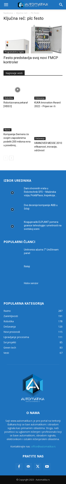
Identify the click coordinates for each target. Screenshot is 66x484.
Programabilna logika (14, 52)
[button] (6, 4)
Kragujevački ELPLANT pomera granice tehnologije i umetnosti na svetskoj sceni (42, 225)
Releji (27, 266)
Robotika (9, 98)
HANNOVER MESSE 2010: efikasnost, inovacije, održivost (48, 147)
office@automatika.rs (43, 446)
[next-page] (11, 158)
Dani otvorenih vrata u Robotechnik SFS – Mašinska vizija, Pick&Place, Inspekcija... (40, 192)
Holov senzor (31, 283)
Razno (7, 129)
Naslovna (8, 13)
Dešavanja (40, 98)
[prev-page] (6, 158)
